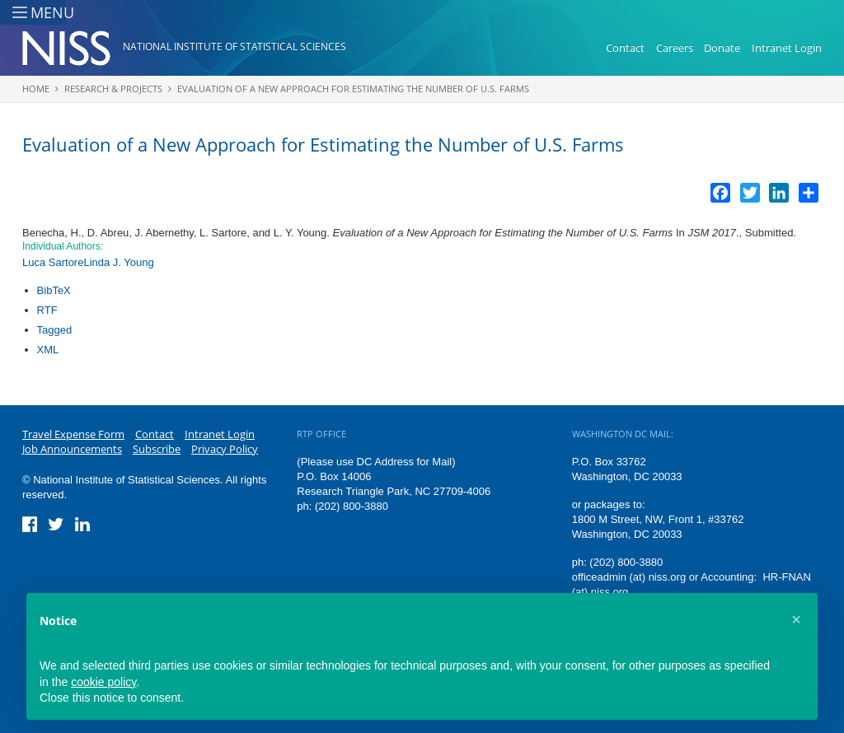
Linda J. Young (118, 262)
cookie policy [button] (103, 682)
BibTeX (54, 290)
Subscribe (157, 448)
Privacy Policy (224, 448)
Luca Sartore (52, 262)
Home (35, 88)
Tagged (55, 330)
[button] (796, 619)
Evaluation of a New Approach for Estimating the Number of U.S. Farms (353, 88)
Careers (674, 47)
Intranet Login (787, 47)
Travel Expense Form (73, 434)
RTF (47, 310)
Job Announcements (72, 448)
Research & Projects (113, 88)
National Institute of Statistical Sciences (234, 47)
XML (48, 349)
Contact (625, 47)
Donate (722, 47)
